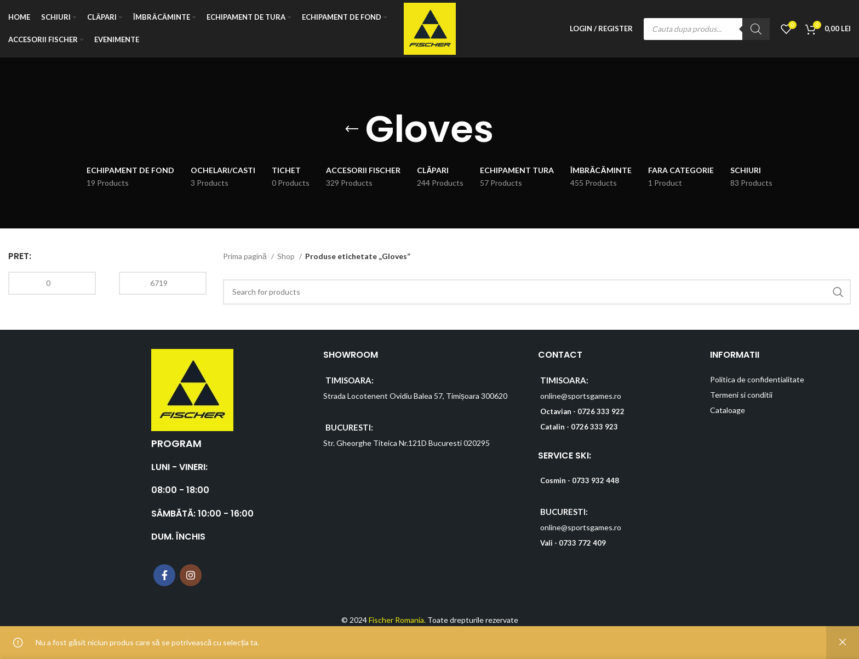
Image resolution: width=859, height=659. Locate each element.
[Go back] (351, 129)
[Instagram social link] (191, 575)
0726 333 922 (601, 411)
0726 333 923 (594, 426)
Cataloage (727, 410)
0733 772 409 (582, 542)
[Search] (756, 29)
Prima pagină (245, 256)
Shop (286, 256)
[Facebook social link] (164, 575)
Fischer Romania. (397, 619)
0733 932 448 (595, 480)
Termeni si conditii (741, 394)
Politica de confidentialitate (757, 379)
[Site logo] (430, 27)
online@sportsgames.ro (580, 395)
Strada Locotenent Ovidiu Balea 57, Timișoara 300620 (415, 395)
